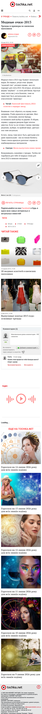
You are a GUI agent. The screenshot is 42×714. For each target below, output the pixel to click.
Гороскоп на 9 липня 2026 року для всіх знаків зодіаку (20, 676)
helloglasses (16, 195)
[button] (34, 10)
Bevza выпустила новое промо (27, 148)
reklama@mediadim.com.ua (33, 707)
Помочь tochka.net (20, 16)
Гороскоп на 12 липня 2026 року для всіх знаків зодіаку (19, 551)
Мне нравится (28, 365)
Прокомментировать (14, 365)
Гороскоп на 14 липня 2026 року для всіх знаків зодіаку (19, 468)
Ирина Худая (13, 34)
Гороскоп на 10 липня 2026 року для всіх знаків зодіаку (19, 634)
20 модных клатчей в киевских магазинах (18, 272)
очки (19, 224)
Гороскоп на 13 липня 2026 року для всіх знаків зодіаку (19, 510)
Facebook (26, 208)
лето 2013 (12, 226)
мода (10, 224)
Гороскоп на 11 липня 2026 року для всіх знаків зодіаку (19, 593)
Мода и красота (8, 45)
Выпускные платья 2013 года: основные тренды (17, 317)
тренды (30, 224)
